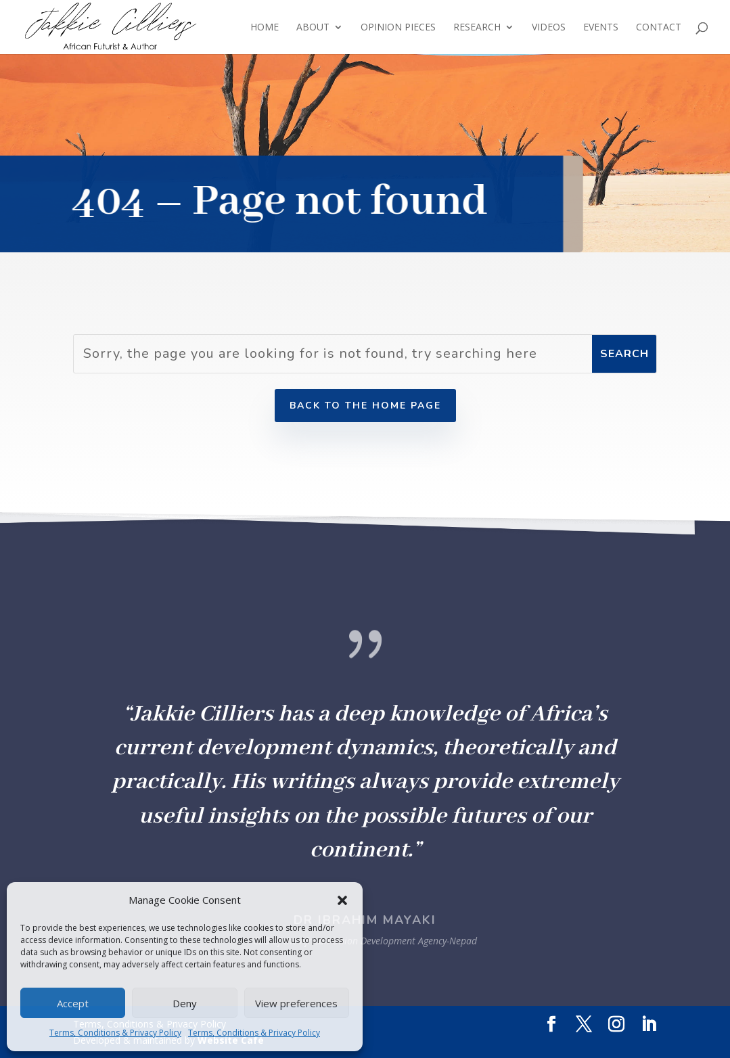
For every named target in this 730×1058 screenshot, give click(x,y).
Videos (549, 27)
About (312, 27)
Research (477, 27)
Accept (73, 1003)
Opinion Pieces (398, 27)
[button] (342, 900)
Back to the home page (365, 405)
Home (264, 27)
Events (600, 27)
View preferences (296, 1003)
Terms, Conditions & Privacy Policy (115, 1032)
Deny (185, 1003)
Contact (658, 27)
